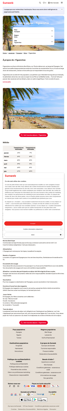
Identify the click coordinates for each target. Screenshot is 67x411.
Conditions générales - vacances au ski (48, 372)
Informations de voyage (48, 375)
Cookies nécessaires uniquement (42, 229)
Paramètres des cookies (19, 369)
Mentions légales (42, 409)
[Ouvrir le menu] (61, 3)
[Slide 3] (33, 127)
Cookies (14, 409)
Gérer (46, 234)
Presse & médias (48, 351)
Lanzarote (48, 335)
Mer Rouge (48, 332)
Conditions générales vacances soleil (47, 406)
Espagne (19, 332)
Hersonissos (19, 351)
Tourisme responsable (48, 348)
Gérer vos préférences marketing (19, 372)
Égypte (19, 335)
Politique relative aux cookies (18, 367)
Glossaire (52, 409)
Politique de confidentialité (19, 364)
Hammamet (19, 348)
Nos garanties (48, 378)
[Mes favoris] (44, 3)
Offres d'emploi (28, 406)
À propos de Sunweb (48, 346)
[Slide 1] (30, 127)
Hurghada (19, 346)
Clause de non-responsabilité (19, 375)
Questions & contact (48, 362)
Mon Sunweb (48, 365)
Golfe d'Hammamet (48, 338)
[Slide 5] (36, 127)
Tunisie (18, 338)
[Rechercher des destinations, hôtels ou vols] (40, 3)
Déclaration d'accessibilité (48, 354)
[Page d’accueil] (8, 3)
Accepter (45, 223)
